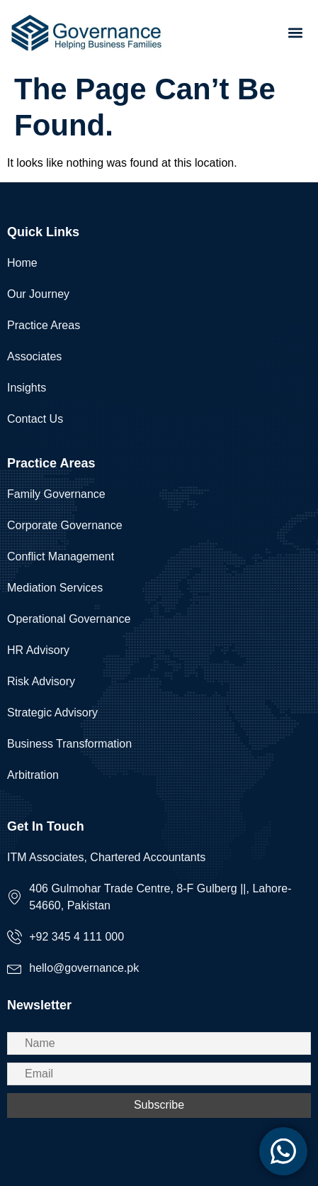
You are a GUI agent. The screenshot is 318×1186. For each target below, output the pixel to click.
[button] (295, 32)
